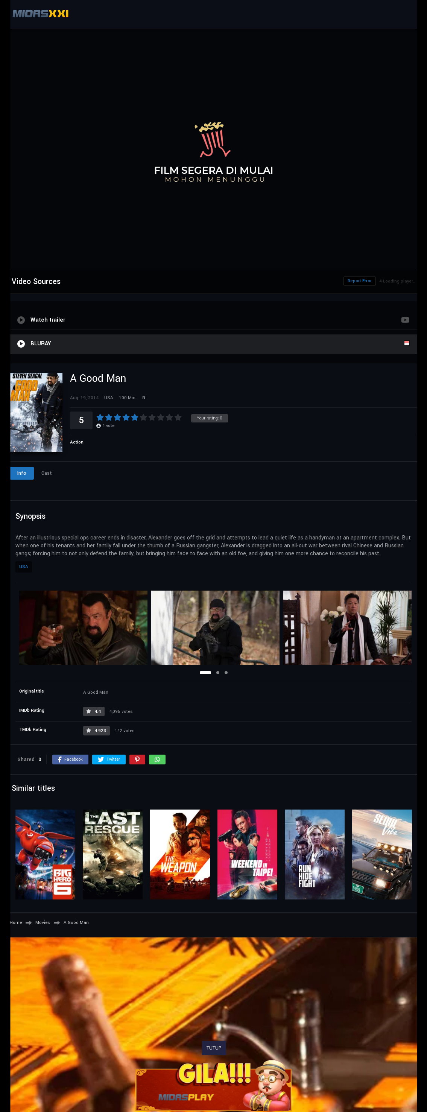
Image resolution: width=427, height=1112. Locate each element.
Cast (46, 473)
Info (21, 473)
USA (23, 567)
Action (77, 442)
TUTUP (214, 1048)
